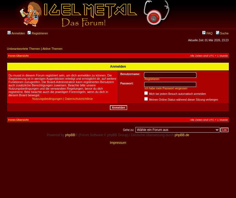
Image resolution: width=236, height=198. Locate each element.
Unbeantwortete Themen (23, 48)
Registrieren (37, 33)
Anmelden (16, 33)
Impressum (118, 143)
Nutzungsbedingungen (47, 98)
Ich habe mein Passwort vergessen (166, 88)
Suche (222, 33)
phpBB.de (182, 135)
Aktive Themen (52, 48)
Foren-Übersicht (18, 55)
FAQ (207, 33)
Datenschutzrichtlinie (79, 98)
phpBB (70, 135)
